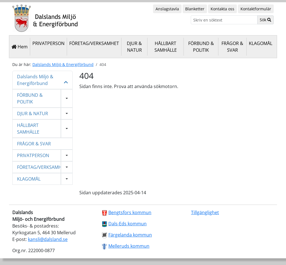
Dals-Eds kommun (127, 224)
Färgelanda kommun (130, 235)
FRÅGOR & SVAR (232, 46)
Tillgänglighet (205, 212)
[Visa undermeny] (67, 98)
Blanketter (194, 8)
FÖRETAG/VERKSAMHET (94, 43)
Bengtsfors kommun (129, 212)
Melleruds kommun (128, 246)
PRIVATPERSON (48, 43)
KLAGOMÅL (260, 43)
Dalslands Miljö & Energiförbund (63, 64)
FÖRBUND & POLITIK (201, 46)
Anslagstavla (167, 8)
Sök (265, 19)
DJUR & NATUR (134, 46)
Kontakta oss (222, 8)
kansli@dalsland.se (48, 239)
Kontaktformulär (255, 8)
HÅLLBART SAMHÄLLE (165, 46)
